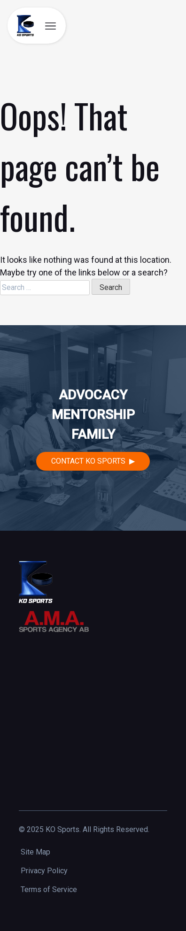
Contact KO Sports (88, 461)
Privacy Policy (44, 870)
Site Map (35, 851)
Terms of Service (49, 889)
